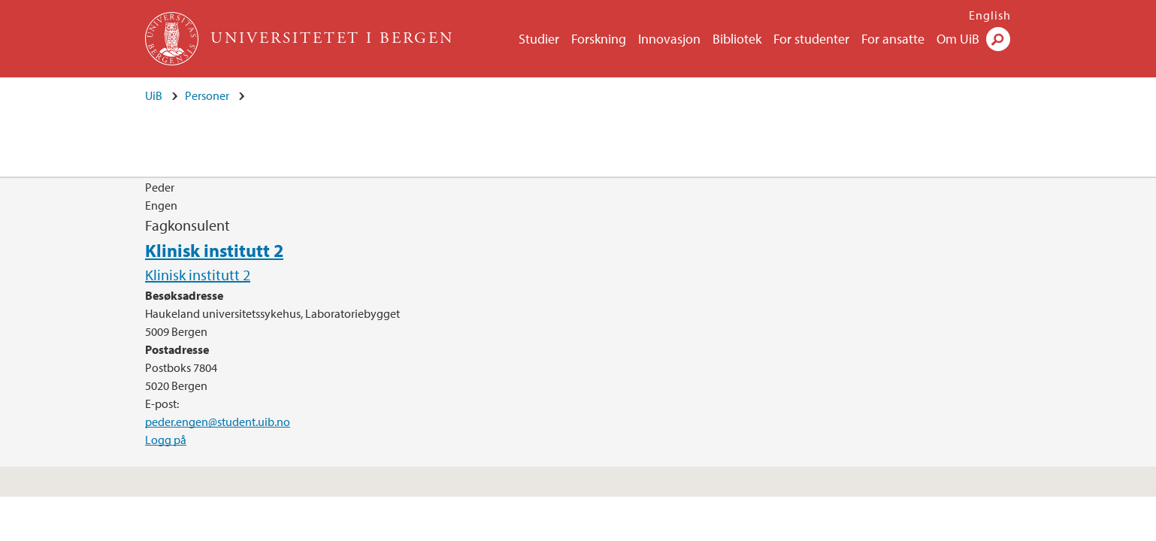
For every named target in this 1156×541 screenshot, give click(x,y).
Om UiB (958, 38)
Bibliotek (737, 38)
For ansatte (892, 38)
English (990, 15)
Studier (539, 38)
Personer (207, 95)
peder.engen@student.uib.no (217, 421)
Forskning (598, 38)
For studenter (811, 38)
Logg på (165, 439)
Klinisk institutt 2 (214, 250)
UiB (153, 95)
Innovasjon (669, 38)
